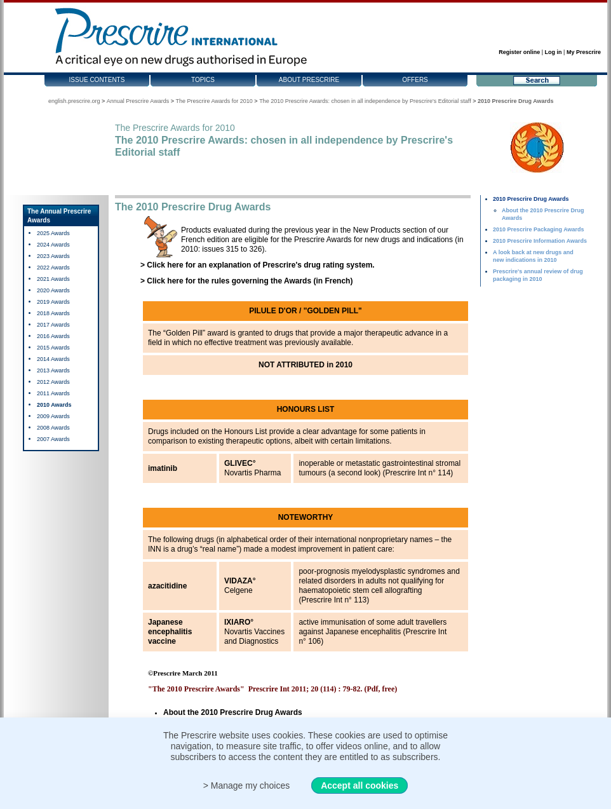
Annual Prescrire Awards (138, 101)
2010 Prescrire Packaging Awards (538, 229)
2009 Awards (53, 416)
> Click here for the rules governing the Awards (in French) (246, 280)
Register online (519, 52)
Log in (553, 52)
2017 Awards (53, 325)
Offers (415, 79)
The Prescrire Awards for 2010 (213, 101)
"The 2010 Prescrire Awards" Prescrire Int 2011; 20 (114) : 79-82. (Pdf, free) (272, 688)
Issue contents (97, 79)
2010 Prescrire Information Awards (540, 241)
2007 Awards (53, 439)
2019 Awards (53, 302)
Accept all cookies (359, 785)
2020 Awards (53, 290)
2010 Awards (54, 405)
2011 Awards (53, 393)
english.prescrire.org (74, 101)
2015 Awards (53, 347)
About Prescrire (309, 79)
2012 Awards (53, 382)
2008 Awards (53, 428)
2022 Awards (53, 267)
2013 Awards (53, 370)
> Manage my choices (246, 785)
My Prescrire (584, 52)
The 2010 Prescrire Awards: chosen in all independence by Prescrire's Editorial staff (365, 101)
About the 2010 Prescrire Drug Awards (232, 712)
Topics (203, 79)
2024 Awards (53, 244)
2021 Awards (53, 279)
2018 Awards (53, 313)
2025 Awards (53, 233)
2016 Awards (53, 336)
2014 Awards (53, 359)
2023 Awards (53, 256)
